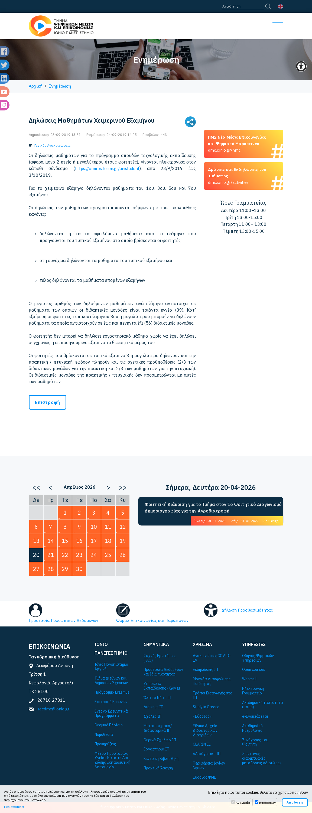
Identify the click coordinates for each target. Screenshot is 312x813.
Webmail (249, 679)
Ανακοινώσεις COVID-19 (212, 658)
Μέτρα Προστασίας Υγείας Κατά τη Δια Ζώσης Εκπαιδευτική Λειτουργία (112, 760)
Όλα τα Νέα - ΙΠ (157, 698)
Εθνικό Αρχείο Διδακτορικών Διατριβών (205, 730)
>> (123, 486)
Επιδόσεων (267, 803)
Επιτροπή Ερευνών (111, 702)
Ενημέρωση (59, 86)
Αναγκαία (243, 803)
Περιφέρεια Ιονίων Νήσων (209, 765)
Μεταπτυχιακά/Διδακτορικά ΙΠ (158, 728)
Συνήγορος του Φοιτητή (255, 742)
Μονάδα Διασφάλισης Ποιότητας (211, 681)
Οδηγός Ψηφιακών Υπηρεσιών (258, 658)
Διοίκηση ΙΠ (153, 707)
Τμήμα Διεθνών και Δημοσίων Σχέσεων (111, 680)
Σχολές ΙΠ (152, 716)
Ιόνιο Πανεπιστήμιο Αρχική (111, 667)
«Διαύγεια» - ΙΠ (206, 754)
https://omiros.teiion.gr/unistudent (107, 168)
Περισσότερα (14, 807)
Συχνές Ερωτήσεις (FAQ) (160, 658)
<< (36, 486)
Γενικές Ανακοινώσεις (52, 145)
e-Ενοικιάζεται (255, 716)
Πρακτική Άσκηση (158, 768)
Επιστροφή (47, 402)
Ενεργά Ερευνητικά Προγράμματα (111, 713)
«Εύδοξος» (202, 716)
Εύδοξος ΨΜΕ (204, 777)
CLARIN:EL (202, 744)
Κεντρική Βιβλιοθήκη (161, 759)
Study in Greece (206, 707)
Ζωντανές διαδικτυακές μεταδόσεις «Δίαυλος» (262, 758)
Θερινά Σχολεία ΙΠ (160, 740)
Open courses (253, 670)
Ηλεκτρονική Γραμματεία (253, 691)
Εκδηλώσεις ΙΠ (205, 670)
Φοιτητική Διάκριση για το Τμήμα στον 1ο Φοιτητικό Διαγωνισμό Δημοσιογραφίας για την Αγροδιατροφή (213, 507)
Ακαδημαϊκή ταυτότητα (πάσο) (262, 705)
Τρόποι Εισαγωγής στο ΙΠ (212, 695)
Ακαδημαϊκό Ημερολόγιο (252, 728)
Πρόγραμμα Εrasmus (112, 692)
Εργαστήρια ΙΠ (156, 749)
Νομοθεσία (104, 735)
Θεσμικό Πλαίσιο (109, 725)
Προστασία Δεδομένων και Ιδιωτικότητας (163, 672)
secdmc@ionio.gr (53, 709)
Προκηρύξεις (105, 744)
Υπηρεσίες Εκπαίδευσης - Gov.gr (162, 686)
